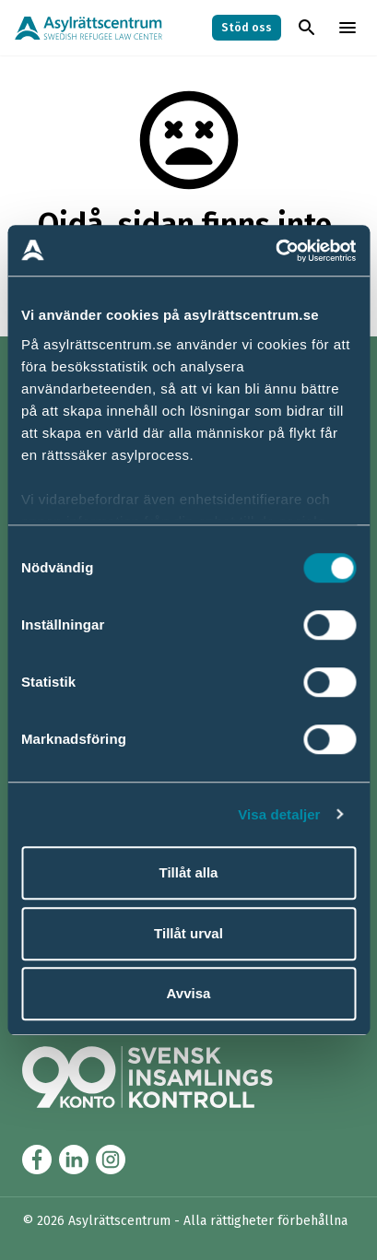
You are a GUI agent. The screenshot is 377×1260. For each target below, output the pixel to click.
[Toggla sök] (307, 28)
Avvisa (189, 993)
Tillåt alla (188, 872)
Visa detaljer (279, 814)
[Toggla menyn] (347, 28)
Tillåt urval (188, 933)
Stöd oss (246, 27)
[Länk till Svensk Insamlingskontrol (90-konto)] (169, 1077)
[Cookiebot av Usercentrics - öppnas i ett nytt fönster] (275, 251)
